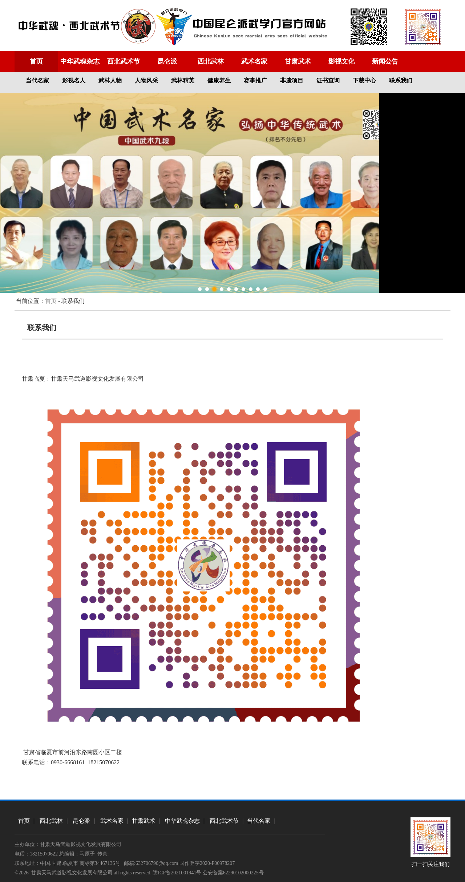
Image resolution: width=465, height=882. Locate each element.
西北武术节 (123, 61)
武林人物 (110, 80)
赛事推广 (255, 80)
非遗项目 (291, 80)
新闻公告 (385, 61)
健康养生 (219, 80)
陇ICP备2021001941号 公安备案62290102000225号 (208, 872)
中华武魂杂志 (80, 61)
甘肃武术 (298, 61)
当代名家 (37, 80)
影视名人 (73, 80)
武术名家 (254, 61)
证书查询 (328, 80)
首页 (36, 61)
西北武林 (211, 61)
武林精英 (182, 80)
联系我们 (400, 80)
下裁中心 (364, 80)
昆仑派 (167, 61)
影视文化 (341, 61)
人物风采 (146, 80)
